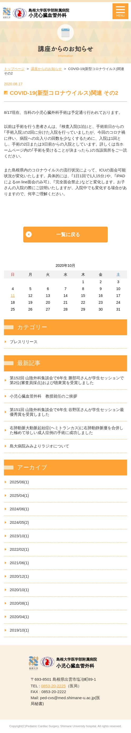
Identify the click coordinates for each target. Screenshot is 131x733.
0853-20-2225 (53, 686)
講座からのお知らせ (46, 69)
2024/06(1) (19, 509)
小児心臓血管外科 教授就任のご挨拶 (43, 396)
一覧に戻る (68, 234)
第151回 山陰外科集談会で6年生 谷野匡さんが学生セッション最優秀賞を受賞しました (67, 412)
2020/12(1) (19, 576)
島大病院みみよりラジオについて (39, 446)
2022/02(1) (19, 549)
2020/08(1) (19, 603)
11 (13, 295)
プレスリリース (24, 341)
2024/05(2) (19, 522)
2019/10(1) (19, 630)
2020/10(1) (19, 589)
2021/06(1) (19, 563)
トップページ (14, 69)
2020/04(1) (19, 616)
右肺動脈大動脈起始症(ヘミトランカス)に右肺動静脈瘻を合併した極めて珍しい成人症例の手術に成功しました (66, 430)
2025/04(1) (19, 495)
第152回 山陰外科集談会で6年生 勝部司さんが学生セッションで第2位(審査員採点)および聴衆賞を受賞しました (67, 380)
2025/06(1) (19, 482)
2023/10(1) (19, 536)
